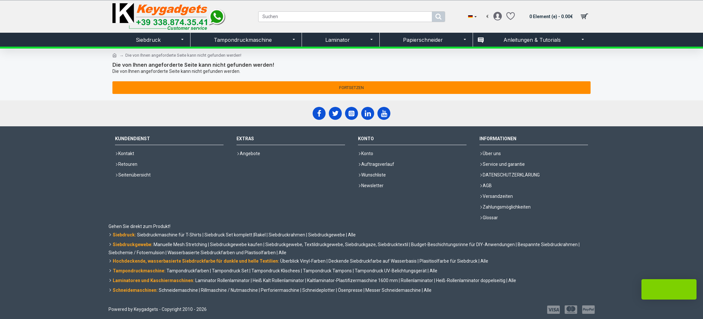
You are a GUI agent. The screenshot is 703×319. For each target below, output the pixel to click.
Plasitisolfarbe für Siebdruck (449, 261)
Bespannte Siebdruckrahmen (548, 244)
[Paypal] (588, 309)
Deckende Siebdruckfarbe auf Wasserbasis (372, 261)
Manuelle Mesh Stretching (180, 244)
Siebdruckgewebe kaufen (236, 244)
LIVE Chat (669, 289)
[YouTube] (383, 113)
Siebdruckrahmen (287, 234)
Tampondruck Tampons (327, 270)
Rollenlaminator (417, 280)
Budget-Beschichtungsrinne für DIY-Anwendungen (463, 244)
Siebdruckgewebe (326, 234)
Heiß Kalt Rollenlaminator (278, 280)
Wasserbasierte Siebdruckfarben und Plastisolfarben (221, 252)
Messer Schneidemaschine (393, 290)
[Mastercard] (571, 309)
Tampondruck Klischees (275, 270)
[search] (438, 17)
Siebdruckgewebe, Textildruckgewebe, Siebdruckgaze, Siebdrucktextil (336, 244)
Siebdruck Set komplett (228, 234)
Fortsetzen (351, 87)
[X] (335, 113)
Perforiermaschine (280, 290)
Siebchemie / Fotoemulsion (137, 252)
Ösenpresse (350, 290)
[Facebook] (319, 113)
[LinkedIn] (367, 113)
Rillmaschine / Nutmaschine (229, 290)
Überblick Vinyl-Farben (303, 261)
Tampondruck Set (230, 270)
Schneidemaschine (178, 290)
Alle (352, 234)
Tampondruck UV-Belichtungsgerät (391, 270)
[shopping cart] (557, 16)
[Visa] (553, 309)
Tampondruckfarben (188, 270)
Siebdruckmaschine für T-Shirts (169, 234)
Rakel (260, 234)
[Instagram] (351, 113)
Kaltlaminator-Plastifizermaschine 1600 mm (352, 280)
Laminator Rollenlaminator (222, 280)
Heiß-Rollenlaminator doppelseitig (470, 280)
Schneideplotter (318, 290)
